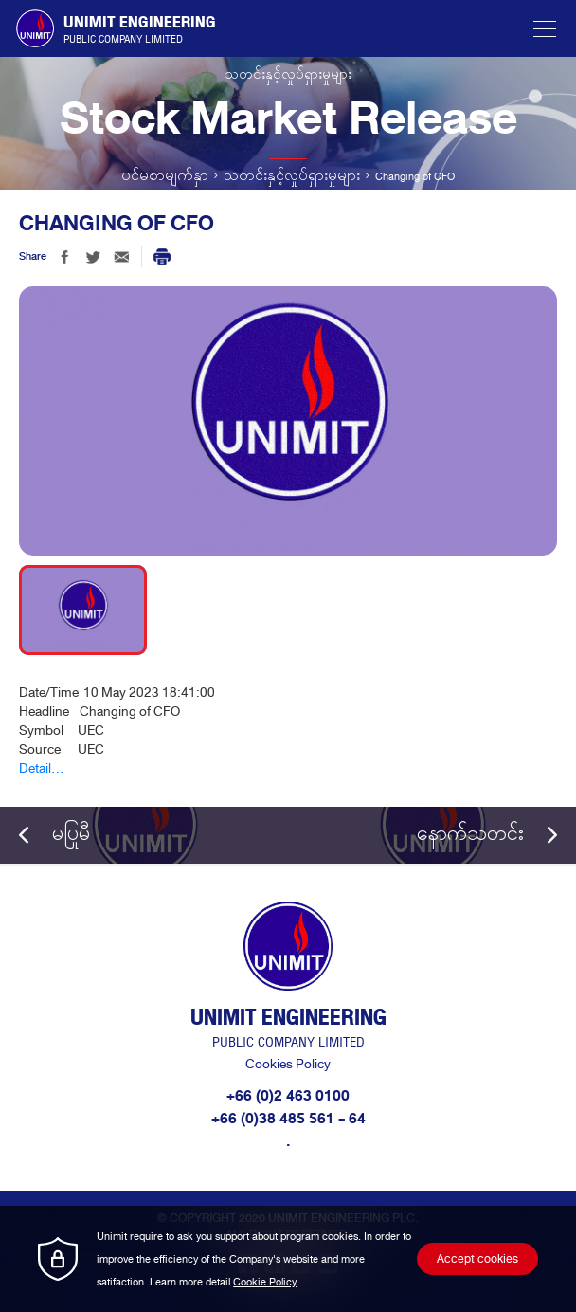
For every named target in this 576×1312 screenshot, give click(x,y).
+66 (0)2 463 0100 (288, 1096)
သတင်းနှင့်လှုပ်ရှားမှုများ (292, 176)
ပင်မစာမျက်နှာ (164, 176)
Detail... (41, 768)
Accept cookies (477, 1258)
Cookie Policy (265, 1281)
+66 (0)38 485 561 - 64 (288, 1118)
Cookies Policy (288, 1064)
